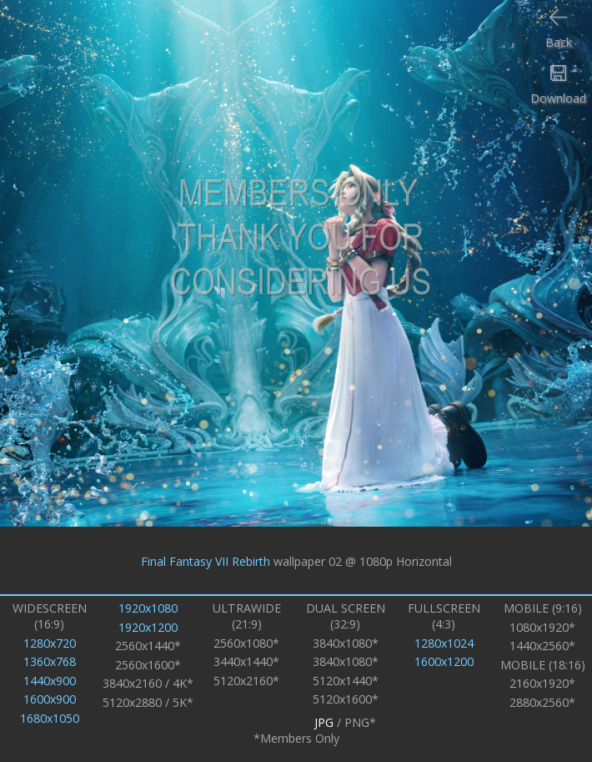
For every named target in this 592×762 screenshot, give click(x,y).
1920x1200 (148, 627)
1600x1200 (444, 661)
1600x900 (49, 699)
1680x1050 (49, 718)
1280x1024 (444, 643)
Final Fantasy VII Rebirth (205, 560)
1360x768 (49, 661)
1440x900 (49, 681)
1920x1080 (148, 608)
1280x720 (49, 643)
